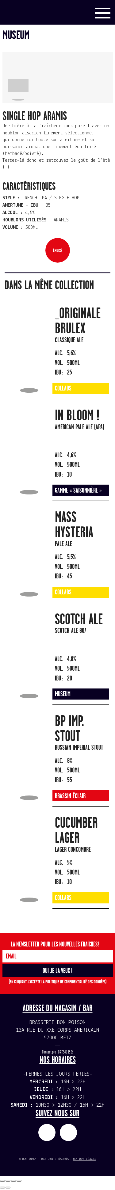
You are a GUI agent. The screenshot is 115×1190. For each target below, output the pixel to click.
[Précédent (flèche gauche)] (2, 1187)
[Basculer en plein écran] (13, 1181)
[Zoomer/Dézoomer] (19, 1181)
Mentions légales (84, 1159)
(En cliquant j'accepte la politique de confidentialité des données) (57, 982)
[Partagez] (8, 1181)
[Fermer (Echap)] (2, 1181)
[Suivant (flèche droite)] (8, 1187)
